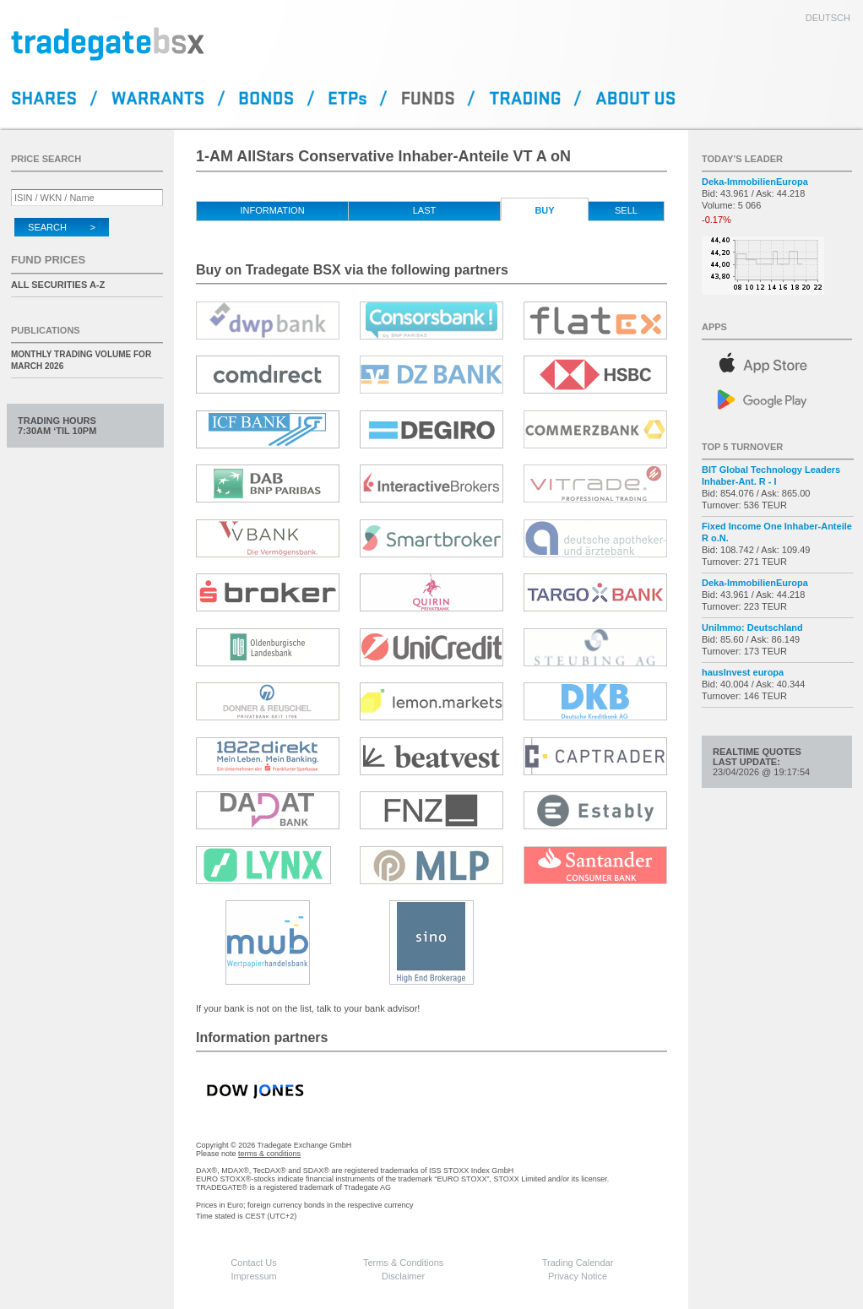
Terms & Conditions (403, 1262)
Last (425, 210)
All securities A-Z (58, 285)
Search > (61, 227)
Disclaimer (403, 1276)
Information (272, 210)
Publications (45, 330)
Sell (626, 210)
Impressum (253, 1276)
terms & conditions (269, 1153)
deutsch (828, 18)
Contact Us (253, 1262)
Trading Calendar (578, 1262)
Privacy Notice (577, 1276)
